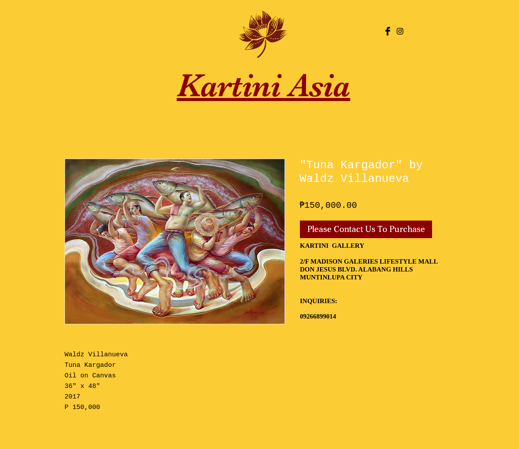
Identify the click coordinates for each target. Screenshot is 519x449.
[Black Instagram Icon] (400, 31)
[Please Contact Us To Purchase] (366, 229)
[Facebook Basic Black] (387, 31)
